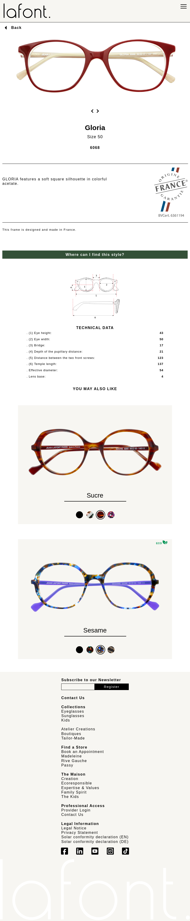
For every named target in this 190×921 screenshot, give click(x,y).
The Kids (70, 797)
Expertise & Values (80, 788)
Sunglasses (72, 716)
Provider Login (76, 810)
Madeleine (71, 756)
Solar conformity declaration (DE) (95, 842)
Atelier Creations (78, 729)
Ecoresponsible (76, 783)
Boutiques (71, 734)
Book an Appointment (82, 752)
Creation (69, 779)
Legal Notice (73, 828)
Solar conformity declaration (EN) (95, 837)
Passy (67, 765)
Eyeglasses (72, 711)
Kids (65, 720)
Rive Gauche (74, 761)
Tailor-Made (73, 738)
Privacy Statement (79, 833)
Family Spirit (74, 792)
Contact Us (72, 815)
